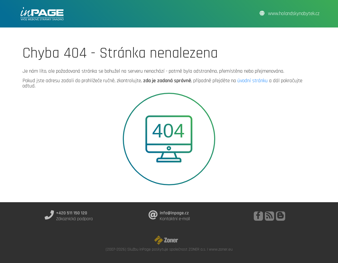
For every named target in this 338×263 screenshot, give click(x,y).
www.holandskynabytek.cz (290, 13)
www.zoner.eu (221, 249)
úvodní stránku (252, 80)
